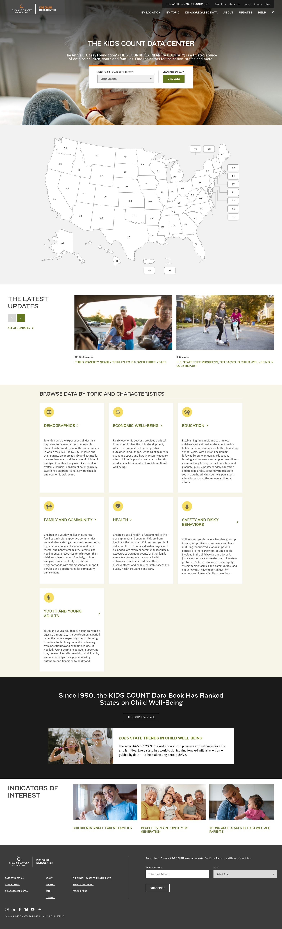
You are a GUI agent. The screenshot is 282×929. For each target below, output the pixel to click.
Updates (245, 12)
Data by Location (14, 878)
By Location (151, 12)
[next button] (21, 318)
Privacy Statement (83, 884)
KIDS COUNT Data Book (141, 717)
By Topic (172, 12)
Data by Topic (12, 884)
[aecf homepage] (21, 8)
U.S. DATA (174, 79)
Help (262, 12)
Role (216, 867)
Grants (258, 4)
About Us (220, 4)
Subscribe (157, 888)
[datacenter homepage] (48, 8)
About (228, 12)
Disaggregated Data (201, 12)
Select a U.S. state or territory (115, 72)
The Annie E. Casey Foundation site (92, 878)
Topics (247, 4)
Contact (50, 897)
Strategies (234, 4)
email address (154, 867)
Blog (267, 4)
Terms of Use (80, 891)
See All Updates (19, 328)
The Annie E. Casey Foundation (187, 4)
